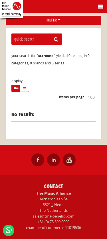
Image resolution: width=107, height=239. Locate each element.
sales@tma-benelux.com (53, 216)
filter (53, 19)
